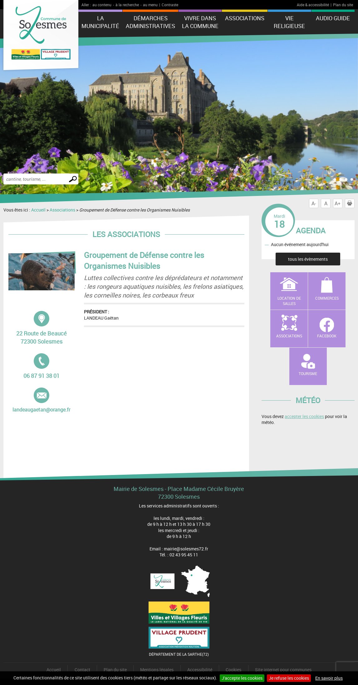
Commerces (327, 298)
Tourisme (308, 373)
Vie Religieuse (289, 22)
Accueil (38, 210)
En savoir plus (329, 678)
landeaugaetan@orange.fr (41, 400)
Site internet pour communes (283, 670)
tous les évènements (308, 259)
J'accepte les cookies (242, 678)
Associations (244, 18)
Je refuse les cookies (289, 678)
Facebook (326, 335)
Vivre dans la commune (200, 22)
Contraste (170, 4)
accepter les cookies (304, 416)
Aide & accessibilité (313, 4)
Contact (82, 670)
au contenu (101, 4)
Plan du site (343, 4)
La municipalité (100, 22)
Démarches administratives (150, 22)
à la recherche (127, 4)
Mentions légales (157, 670)
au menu (150, 4)
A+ (338, 203)
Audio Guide (333, 18)
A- (313, 203)
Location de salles (289, 301)
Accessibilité (199, 670)
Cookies (233, 670)
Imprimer (351, 203)
